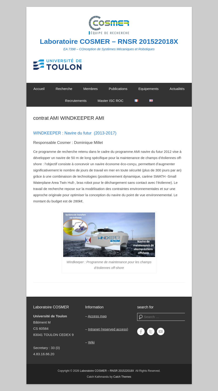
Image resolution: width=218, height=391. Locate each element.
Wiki (91, 342)
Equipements (149, 89)
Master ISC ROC (111, 101)
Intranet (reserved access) (108, 329)
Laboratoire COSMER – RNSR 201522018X (109, 41)
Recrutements (75, 101)
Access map (97, 316)
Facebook (141, 331)
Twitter (151, 331)
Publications (118, 89)
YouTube (160, 331)
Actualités (177, 89)
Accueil (39, 89)
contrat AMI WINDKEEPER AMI (68, 118)
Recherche (64, 89)
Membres (90, 89)
